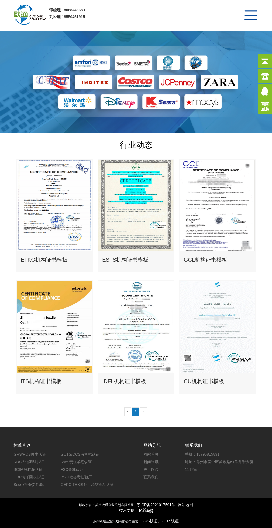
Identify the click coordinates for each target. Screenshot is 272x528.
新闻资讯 (151, 462)
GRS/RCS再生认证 (29, 454)
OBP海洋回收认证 (28, 477)
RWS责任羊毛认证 (76, 462)
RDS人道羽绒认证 (28, 462)
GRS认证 (149, 521)
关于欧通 (151, 469)
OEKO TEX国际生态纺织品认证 (87, 484)
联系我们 (151, 477)
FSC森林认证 (72, 469)
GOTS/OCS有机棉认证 (80, 454)
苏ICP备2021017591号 (156, 505)
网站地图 (185, 505)
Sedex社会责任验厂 (30, 484)
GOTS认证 (170, 521)
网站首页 (151, 454)
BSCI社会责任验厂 (76, 477)
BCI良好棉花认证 (27, 469)
